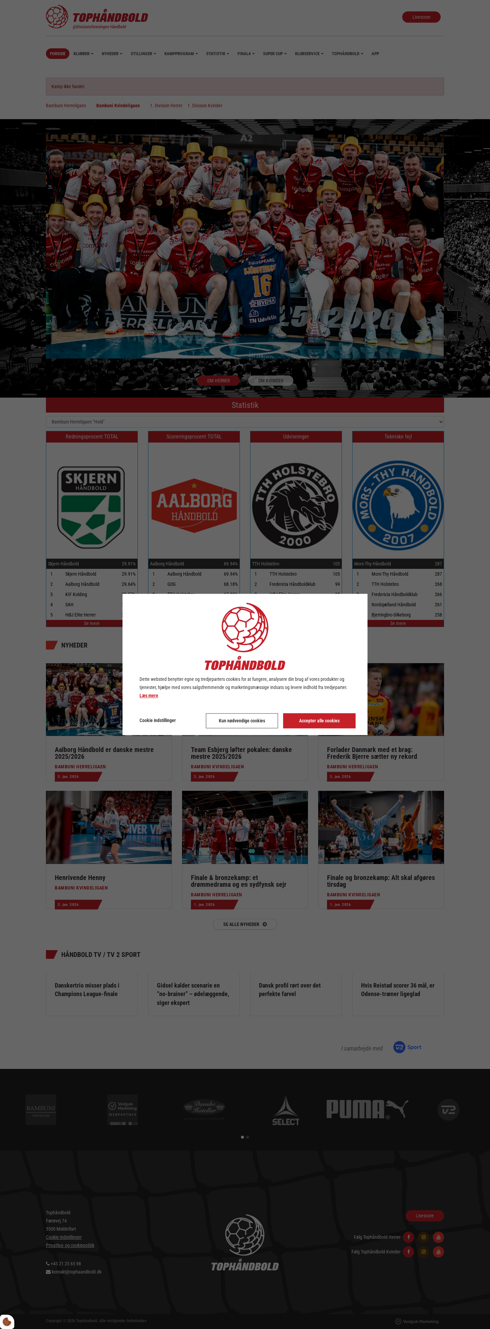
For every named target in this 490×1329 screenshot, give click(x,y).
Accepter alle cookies (319, 721)
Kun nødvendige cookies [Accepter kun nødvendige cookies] (242, 721)
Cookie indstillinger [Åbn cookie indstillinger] (158, 720)
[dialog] (245, 664)
